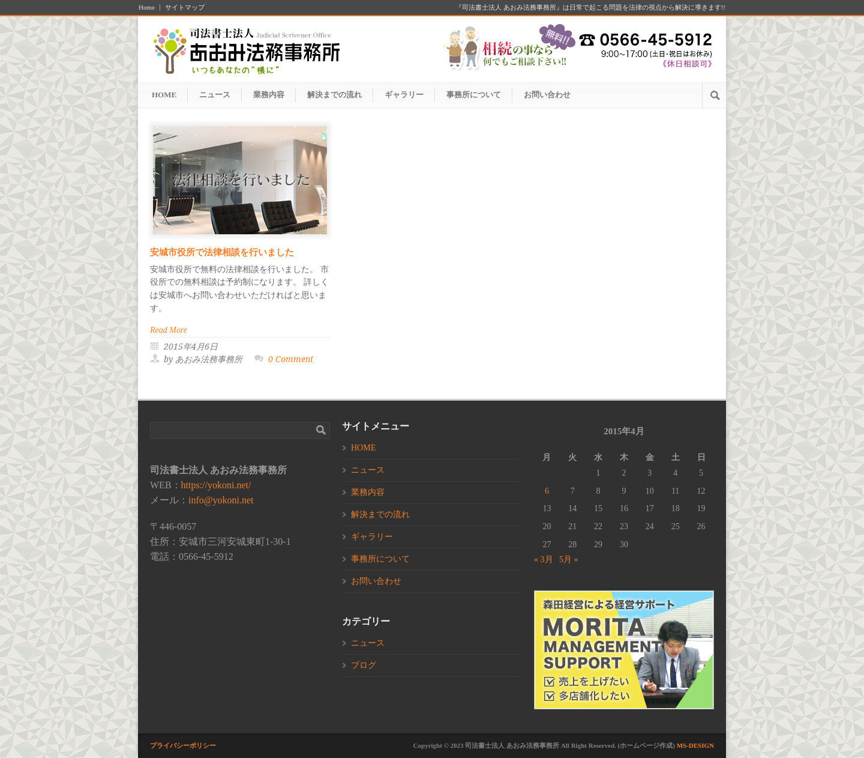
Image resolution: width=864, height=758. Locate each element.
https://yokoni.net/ (216, 485)
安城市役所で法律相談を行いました (222, 252)
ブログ (363, 665)
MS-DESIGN (695, 745)
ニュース (214, 94)
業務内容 (268, 94)
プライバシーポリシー (183, 745)
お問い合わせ (547, 94)
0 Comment (290, 359)
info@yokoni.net (221, 500)
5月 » (568, 559)
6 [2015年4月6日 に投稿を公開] (547, 491)
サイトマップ (185, 7)
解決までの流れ (334, 94)
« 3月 (543, 559)
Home (147, 7)
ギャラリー (404, 94)
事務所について (473, 94)
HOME (164, 94)
